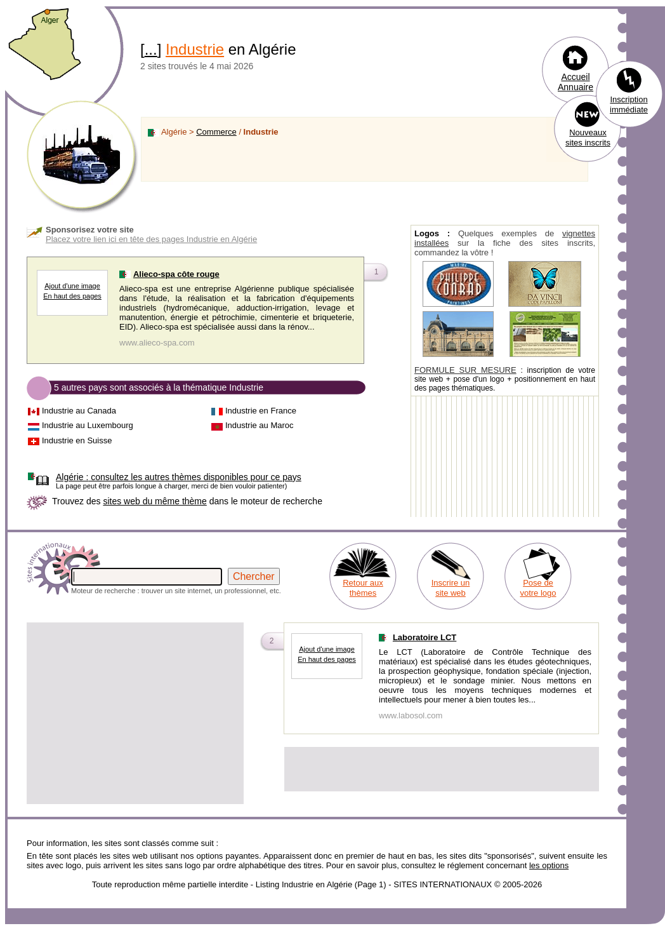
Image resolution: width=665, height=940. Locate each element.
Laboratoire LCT (424, 637)
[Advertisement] (135, 713)
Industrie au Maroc (259, 425)
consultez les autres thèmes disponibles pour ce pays (178, 477)
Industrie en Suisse (77, 440)
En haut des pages (72, 296)
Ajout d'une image (72, 286)
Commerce (216, 132)
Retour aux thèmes (363, 588)
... (151, 49)
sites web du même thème (154, 501)
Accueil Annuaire (575, 82)
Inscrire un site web (450, 588)
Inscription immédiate (629, 104)
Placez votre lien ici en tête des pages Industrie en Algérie (151, 239)
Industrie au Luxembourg (87, 425)
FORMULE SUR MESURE (465, 370)
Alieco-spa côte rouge (176, 274)
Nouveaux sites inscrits (587, 137)
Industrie (195, 49)
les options (549, 865)
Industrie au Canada (79, 410)
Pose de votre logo (538, 588)
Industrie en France (260, 410)
